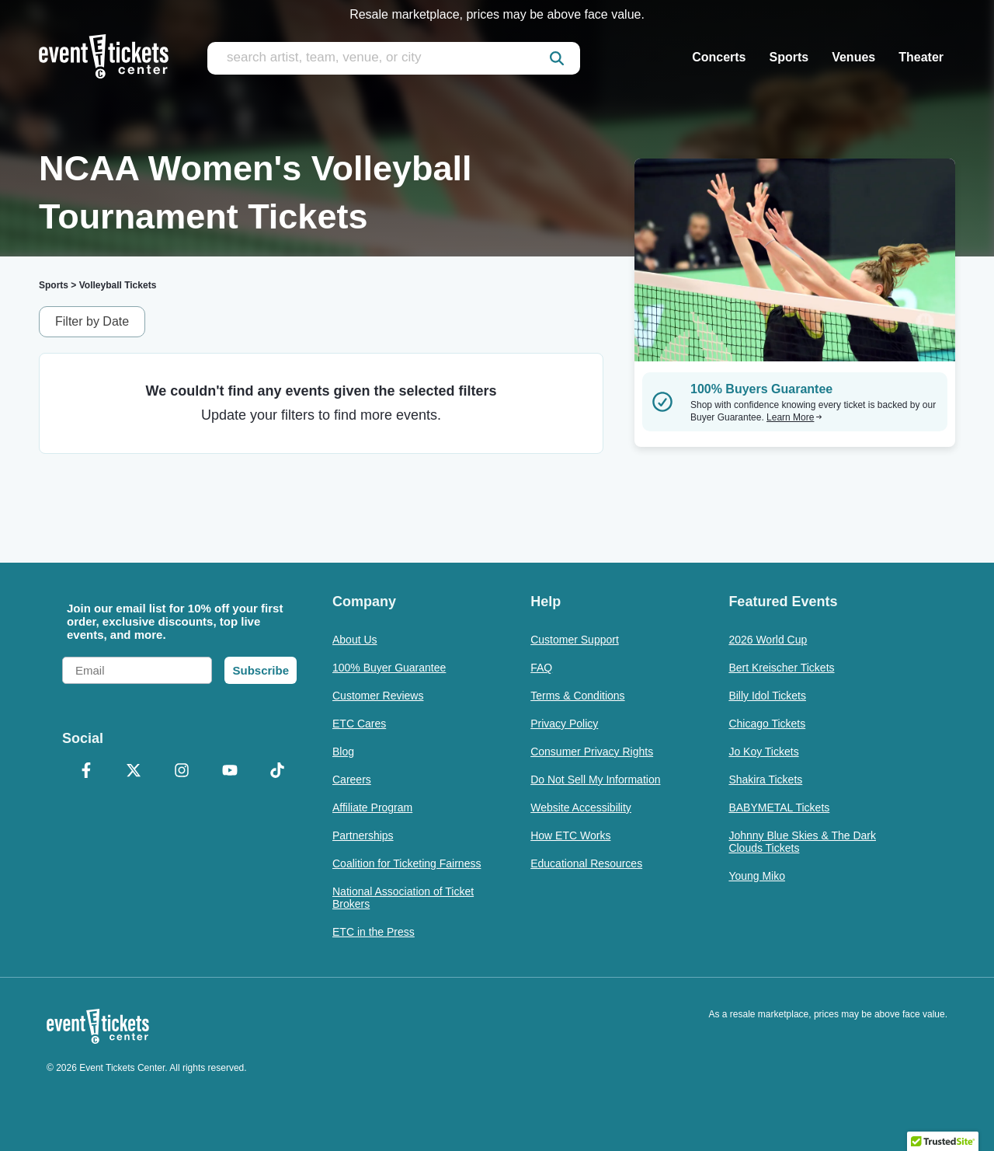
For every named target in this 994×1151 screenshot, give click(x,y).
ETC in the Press (373, 932)
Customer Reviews (377, 695)
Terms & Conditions (577, 695)
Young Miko (756, 876)
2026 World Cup (767, 639)
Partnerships (363, 835)
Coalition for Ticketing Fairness (406, 863)
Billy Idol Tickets (767, 695)
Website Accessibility (580, 807)
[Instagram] (182, 771)
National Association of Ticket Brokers (403, 897)
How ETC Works (570, 835)
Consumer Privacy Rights (591, 751)
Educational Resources (586, 863)
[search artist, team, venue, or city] (393, 58)
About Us (354, 639)
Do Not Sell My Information (595, 779)
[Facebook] (86, 771)
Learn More (794, 417)
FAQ (541, 667)
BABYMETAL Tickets (778, 807)
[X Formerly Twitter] (134, 771)
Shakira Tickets (765, 779)
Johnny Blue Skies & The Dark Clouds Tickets (802, 841)
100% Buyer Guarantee (389, 667)
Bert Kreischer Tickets (781, 667)
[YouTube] (230, 771)
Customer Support (574, 639)
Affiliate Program (372, 807)
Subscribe (260, 670)
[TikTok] (277, 771)
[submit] (556, 58)
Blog (343, 751)
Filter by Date (92, 321)
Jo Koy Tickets (763, 751)
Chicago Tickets (766, 723)
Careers (351, 779)
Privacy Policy (564, 723)
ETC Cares (359, 723)
